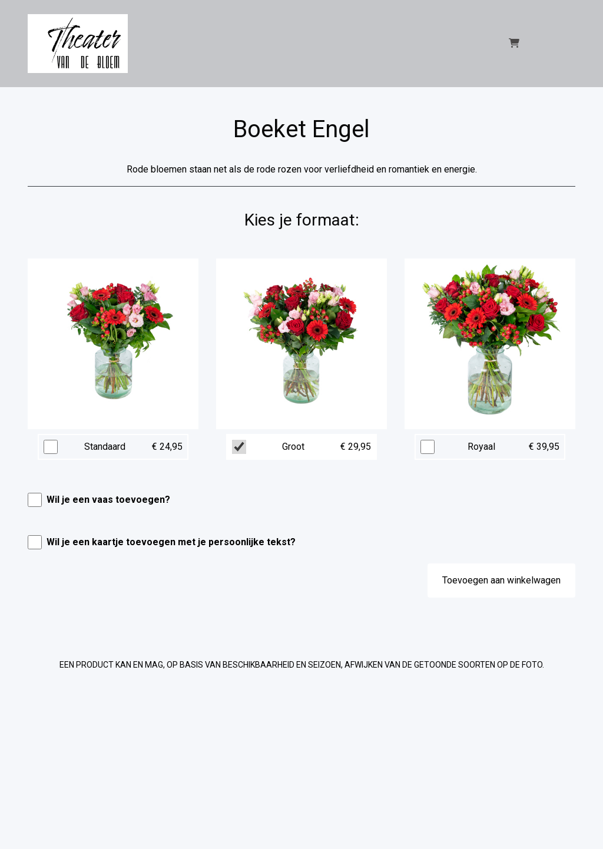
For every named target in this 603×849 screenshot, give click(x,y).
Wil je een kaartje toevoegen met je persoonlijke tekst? (171, 542)
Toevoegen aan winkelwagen (501, 580)
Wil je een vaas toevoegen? (108, 499)
